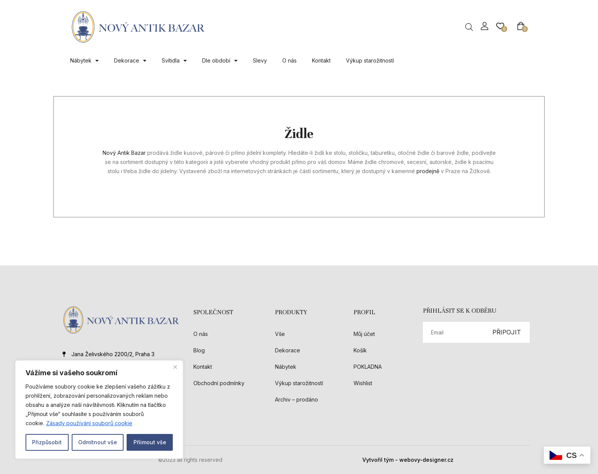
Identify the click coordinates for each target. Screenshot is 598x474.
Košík (360, 350)
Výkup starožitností (370, 60)
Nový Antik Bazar (125, 152)
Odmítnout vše (97, 442)
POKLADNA (368, 366)
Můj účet (364, 334)
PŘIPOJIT (506, 332)
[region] (99, 409)
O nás (289, 60)
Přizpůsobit (47, 442)
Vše (280, 334)
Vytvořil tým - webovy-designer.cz (407, 459)
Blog (199, 350)
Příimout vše (149, 442)
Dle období (220, 60)
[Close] (175, 366)
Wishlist (363, 383)
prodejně (427, 171)
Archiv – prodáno (296, 399)
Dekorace (130, 60)
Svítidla (174, 60)
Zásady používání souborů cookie (89, 423)
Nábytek (84, 60)
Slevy (260, 60)
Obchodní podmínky (218, 383)
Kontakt (321, 60)
